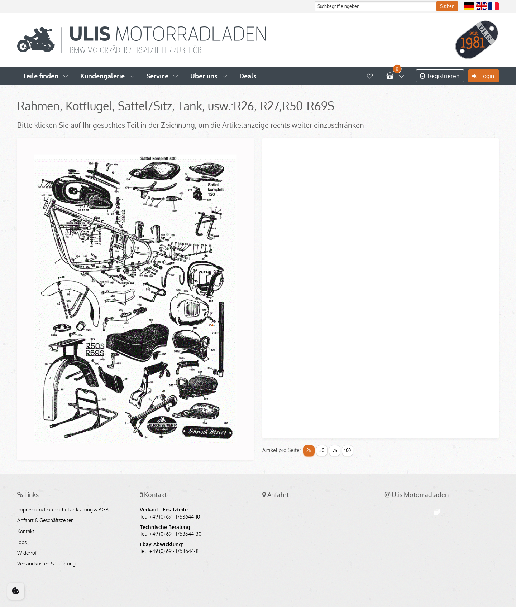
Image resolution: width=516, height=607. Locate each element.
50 (321, 450)
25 (308, 450)
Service (157, 76)
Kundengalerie (102, 76)
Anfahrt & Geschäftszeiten (45, 520)
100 (347, 450)
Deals (248, 76)
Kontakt (25, 531)
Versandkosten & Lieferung (46, 564)
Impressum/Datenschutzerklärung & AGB (63, 510)
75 (335, 450)
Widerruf (27, 553)
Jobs (22, 542)
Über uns (204, 76)
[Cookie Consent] (15, 591)
